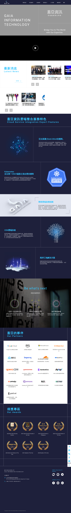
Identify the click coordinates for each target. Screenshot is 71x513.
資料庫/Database (18, 504)
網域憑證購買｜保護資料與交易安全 (20, 501)
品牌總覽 (16, 493)
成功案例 (38, 2)
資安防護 (16, 496)
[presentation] (32, 84)
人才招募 (52, 2)
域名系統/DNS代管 (18, 503)
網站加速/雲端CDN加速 (19, 498)
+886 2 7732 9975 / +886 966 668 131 (13, 481)
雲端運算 (16, 495)
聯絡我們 (59, 2)
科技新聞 (37, 493)
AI (15, 506)
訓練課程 (37, 495)
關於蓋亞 (24, 2)
